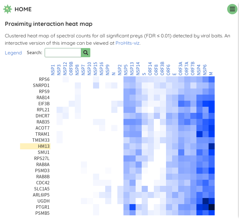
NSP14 (138, 68)
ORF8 (156, 69)
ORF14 (150, 68)
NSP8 (77, 69)
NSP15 (95, 68)
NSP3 (59, 69)
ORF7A (187, 68)
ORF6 (168, 69)
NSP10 (89, 68)
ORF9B (71, 68)
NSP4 (199, 69)
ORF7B (193, 68)
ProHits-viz (128, 43)
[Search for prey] (85, 52)
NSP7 (83, 69)
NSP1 (53, 69)
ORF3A (181, 68)
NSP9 (108, 69)
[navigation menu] (232, 9)
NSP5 (126, 69)
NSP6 (205, 69)
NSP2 (120, 69)
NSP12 (65, 68)
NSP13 (132, 68)
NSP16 (102, 68)
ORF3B (162, 68)
